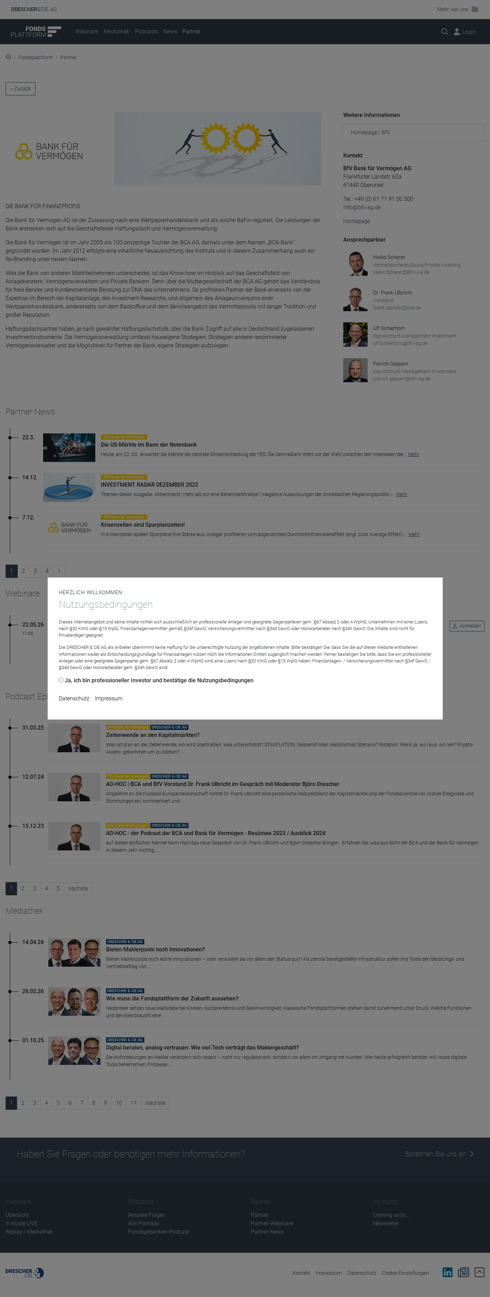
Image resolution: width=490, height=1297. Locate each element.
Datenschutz (74, 698)
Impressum (108, 698)
